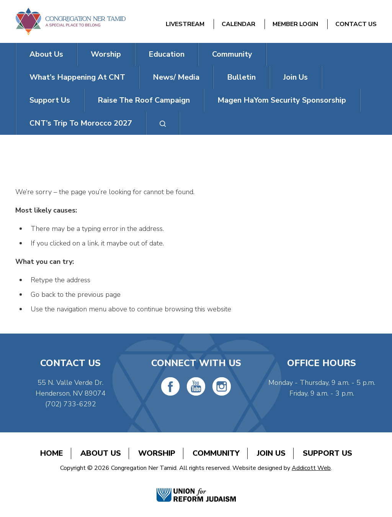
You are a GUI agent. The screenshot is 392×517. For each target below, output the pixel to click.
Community (232, 54)
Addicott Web (311, 468)
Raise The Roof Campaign (144, 100)
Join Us (295, 77)
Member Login (295, 24)
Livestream (185, 24)
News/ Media (176, 77)
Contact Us (356, 24)
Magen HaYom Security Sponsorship (281, 100)
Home (51, 453)
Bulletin (241, 77)
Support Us (49, 100)
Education (167, 54)
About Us (46, 54)
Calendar (238, 24)
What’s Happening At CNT (77, 77)
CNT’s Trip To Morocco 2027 (80, 123)
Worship (106, 54)
